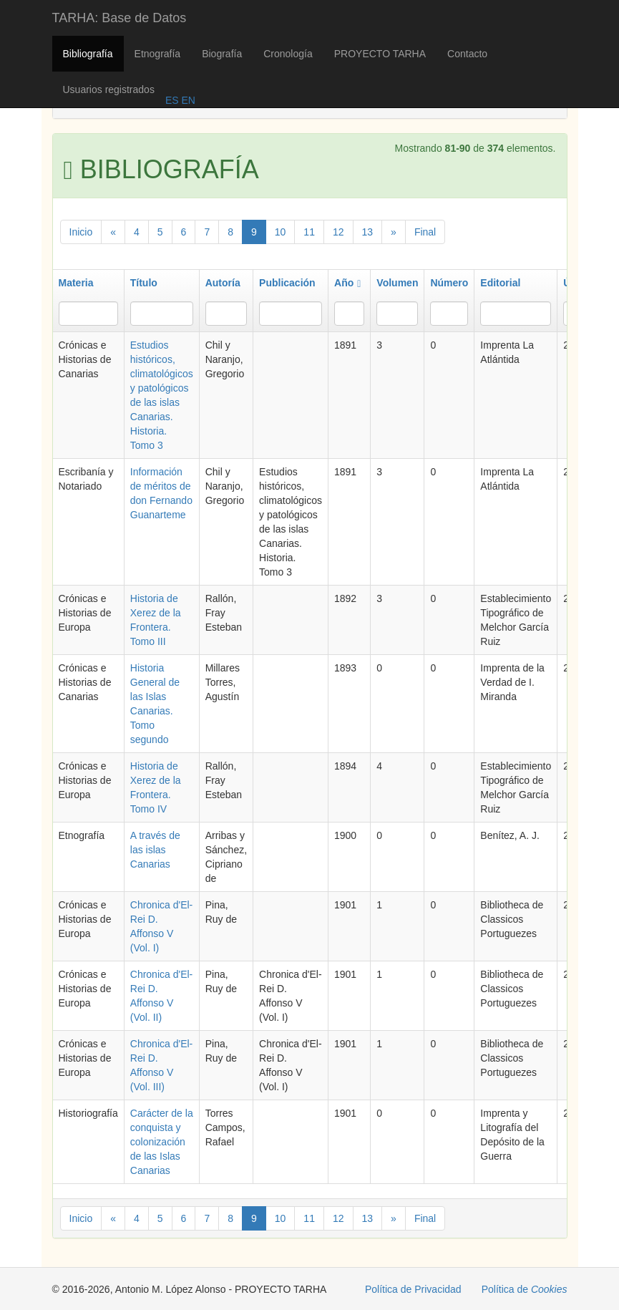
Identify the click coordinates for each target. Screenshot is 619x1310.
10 (280, 232)
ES (172, 100)
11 (309, 232)
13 (368, 232)
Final (425, 232)
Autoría (222, 282)
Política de (524, 1289)
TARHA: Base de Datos (119, 18)
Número (449, 282)
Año (347, 282)
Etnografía (158, 53)
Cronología (288, 53)
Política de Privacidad (413, 1289)
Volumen (397, 282)
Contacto (467, 53)
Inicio (81, 232)
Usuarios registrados (109, 89)
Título (143, 282)
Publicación (287, 282)
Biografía (222, 53)
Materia (76, 282)
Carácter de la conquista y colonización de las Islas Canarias (161, 1141)
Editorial (500, 282)
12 (338, 232)
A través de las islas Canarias (155, 850)
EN (187, 100)
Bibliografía (88, 53)
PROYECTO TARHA (380, 53)
